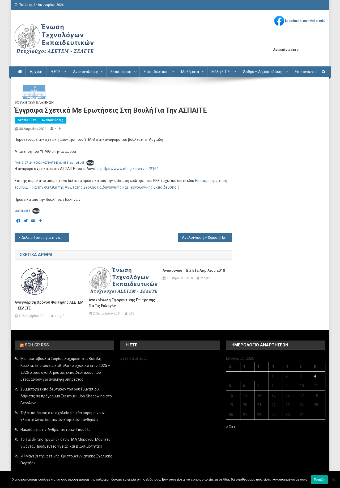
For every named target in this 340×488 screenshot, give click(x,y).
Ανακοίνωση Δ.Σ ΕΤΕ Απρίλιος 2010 (194, 270)
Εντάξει (319, 480)
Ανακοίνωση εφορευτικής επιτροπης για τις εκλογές (122, 303)
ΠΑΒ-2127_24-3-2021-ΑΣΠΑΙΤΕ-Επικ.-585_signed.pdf (49, 162)
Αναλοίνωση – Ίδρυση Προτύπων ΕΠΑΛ (207, 237)
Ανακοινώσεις (85, 72)
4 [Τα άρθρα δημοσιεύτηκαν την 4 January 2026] (315, 376)
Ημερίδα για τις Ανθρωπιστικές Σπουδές (55, 429)
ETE (57, 128)
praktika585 (22, 211)
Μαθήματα (190, 72)
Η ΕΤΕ (56, 72)
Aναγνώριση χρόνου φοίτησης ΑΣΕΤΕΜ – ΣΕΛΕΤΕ (49, 305)
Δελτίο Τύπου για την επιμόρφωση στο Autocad (45, 237)
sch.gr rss (37, 344)
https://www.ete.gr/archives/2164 (130, 169)
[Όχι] (333, 479)
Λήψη (90, 162)
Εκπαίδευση (120, 72)
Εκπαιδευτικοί (156, 72)
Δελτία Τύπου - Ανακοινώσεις (40, 120)
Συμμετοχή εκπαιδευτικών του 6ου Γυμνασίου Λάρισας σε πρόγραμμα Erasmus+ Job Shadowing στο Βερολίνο (66, 396)
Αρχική (36, 72)
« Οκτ (230, 427)
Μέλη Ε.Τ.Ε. (221, 72)
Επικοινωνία (306, 72)
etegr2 (59, 316)
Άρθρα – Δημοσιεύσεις (262, 72)
